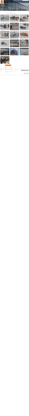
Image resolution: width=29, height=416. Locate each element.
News (1, 71)
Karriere (16, 71)
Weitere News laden (8, 65)
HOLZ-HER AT (6, 11)
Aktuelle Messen (7, 71)
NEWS (9, 11)
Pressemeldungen (12, 71)
